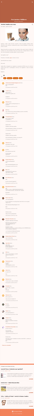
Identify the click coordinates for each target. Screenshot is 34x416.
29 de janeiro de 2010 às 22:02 (11, 248)
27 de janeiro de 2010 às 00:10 (11, 98)
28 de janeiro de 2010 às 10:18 (11, 183)
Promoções (15, 78)
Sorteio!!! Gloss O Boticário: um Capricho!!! (12, 369)
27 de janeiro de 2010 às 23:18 (11, 166)
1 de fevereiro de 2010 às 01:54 (12, 300)
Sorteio (20, 78)
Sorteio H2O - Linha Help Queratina (10, 382)
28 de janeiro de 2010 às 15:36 (11, 215)
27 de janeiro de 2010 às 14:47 (11, 130)
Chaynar (7, 317)
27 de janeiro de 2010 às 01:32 (11, 106)
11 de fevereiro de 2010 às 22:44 (12, 342)
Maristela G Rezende (9, 218)
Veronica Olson (20, 413)
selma (7, 270)
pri (6, 149)
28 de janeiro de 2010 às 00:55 (11, 174)
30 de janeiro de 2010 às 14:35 (11, 275)
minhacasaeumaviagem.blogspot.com (13, 82)
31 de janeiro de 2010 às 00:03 (11, 291)
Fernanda (7, 286)
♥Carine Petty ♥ (9, 159)
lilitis (6, 169)
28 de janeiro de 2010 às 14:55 (11, 208)
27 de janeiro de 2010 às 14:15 (11, 121)
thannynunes (8, 261)
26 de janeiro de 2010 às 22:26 (11, 87)
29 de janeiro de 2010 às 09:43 (11, 232)
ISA (6, 252)
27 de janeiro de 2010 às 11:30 (11, 113)
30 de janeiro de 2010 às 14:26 (11, 266)
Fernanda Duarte (9, 116)
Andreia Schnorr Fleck (10, 236)
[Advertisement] (19, 9)
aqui (11, 57)
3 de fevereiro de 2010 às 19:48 (12, 314)
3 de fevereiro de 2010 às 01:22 (12, 307)
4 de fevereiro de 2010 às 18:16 (12, 323)
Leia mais (31, 379)
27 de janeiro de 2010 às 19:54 (11, 146)
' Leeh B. (7, 90)
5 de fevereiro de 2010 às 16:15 (12, 333)
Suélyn (7, 310)
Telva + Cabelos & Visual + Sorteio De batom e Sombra (14, 396)
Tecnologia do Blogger (17, 411)
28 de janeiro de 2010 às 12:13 (11, 194)
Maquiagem (9, 78)
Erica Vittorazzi (8, 177)
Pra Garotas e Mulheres (19, 19)
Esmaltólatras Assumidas (10, 326)
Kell (6, 109)
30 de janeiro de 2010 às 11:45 (11, 257)
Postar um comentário (6, 345)
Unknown (7, 101)
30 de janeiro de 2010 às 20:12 (11, 282)
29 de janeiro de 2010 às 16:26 (11, 239)
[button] (32, 25)
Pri (6, 304)
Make (5, 78)
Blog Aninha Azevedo (10, 186)
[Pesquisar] (32, 2)
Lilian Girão (8, 243)
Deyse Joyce (8, 197)
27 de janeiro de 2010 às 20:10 (11, 156)
